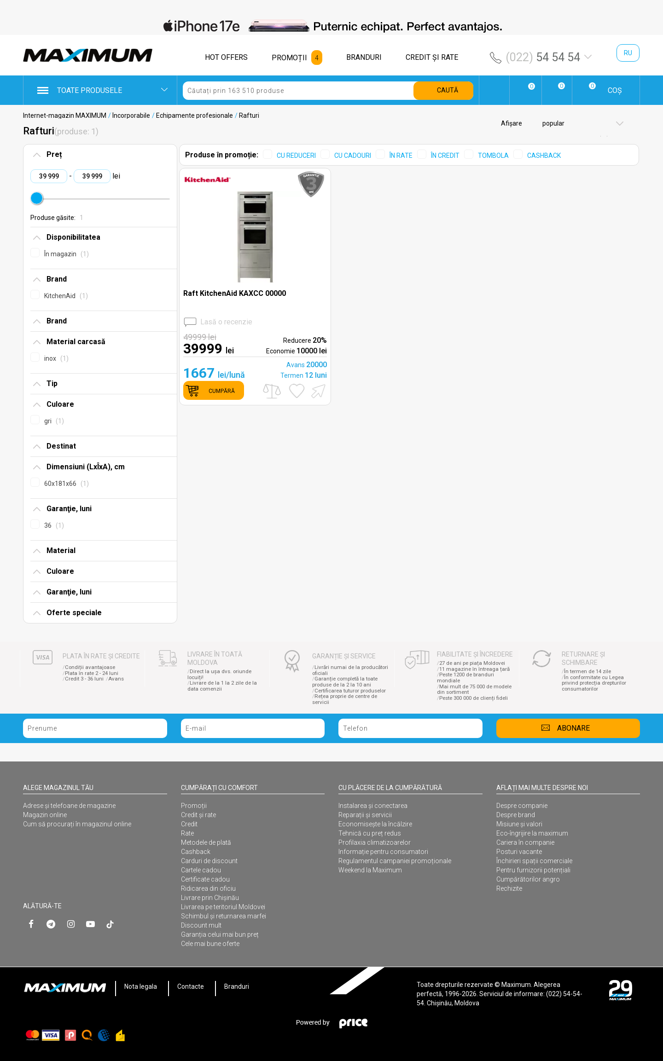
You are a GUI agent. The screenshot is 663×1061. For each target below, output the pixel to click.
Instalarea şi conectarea (372, 805)
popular (552, 123)
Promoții (194, 805)
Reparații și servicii (365, 815)
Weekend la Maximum (370, 870)
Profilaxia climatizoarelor (374, 842)
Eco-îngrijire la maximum (532, 833)
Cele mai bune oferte (210, 943)
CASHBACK (544, 155)
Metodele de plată (206, 842)
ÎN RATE (401, 155)
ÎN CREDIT (445, 155)
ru (628, 53)
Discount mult (201, 925)
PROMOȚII (289, 57)
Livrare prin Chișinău (210, 897)
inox (56, 358)
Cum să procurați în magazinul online (77, 824)
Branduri (236, 986)
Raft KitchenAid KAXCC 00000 (234, 293)
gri (54, 421)
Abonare (573, 728)
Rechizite (509, 888)
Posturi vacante (519, 851)
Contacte (190, 986)
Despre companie (521, 805)
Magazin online (45, 815)
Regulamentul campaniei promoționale (394, 861)
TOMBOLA (493, 155)
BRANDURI (364, 57)
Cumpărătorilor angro (528, 879)
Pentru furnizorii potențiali (533, 870)
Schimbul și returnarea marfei (223, 916)
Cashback (195, 851)
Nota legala (140, 986)
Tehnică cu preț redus (369, 833)
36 (54, 525)
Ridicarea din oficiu (208, 888)
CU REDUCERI (296, 155)
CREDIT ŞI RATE (432, 57)
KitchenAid (66, 295)
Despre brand (515, 815)
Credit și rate (198, 815)
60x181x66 (66, 483)
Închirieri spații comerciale (534, 861)
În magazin (66, 254)
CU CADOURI (352, 155)
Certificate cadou (205, 879)
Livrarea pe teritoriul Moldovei (223, 907)
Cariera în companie (525, 842)
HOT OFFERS (226, 57)
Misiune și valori (519, 824)
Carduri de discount (209, 861)
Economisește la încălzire (375, 824)
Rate (187, 833)
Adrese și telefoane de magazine (69, 805)
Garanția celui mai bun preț (220, 934)
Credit (189, 824)
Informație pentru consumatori (383, 851)
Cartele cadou (201, 870)
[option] (331, 26)
